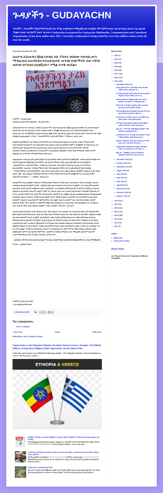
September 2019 (123, 167)
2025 (116, 59)
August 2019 (121, 170)
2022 (116, 70)
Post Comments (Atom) (33, 336)
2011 (116, 226)
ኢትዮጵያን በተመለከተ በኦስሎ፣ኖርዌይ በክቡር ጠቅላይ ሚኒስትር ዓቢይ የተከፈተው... (132, 124)
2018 (116, 201)
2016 (116, 208)
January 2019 (122, 196)
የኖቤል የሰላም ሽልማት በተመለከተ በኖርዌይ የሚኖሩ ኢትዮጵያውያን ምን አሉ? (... (131, 148)
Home (57, 332)
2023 (116, 66)
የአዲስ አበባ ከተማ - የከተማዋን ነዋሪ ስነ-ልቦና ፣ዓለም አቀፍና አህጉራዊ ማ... (132, 88)
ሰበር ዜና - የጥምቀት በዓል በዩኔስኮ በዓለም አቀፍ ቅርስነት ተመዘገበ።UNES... (132, 130)
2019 (116, 81)
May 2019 (120, 181)
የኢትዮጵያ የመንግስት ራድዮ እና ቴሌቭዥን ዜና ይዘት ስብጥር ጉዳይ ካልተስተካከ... (132, 118)
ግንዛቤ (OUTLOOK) (121, 241)
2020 (116, 77)
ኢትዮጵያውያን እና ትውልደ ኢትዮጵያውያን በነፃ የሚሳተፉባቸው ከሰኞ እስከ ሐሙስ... (133, 136)
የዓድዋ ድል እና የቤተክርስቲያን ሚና (40, 467)
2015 (116, 212)
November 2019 (122, 159)
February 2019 (122, 192)
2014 (116, 215)
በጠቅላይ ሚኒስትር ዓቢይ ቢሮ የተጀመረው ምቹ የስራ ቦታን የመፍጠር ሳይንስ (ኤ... (132, 142)
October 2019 (122, 163)
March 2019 (121, 189)
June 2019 (120, 178)
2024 (116, 63)
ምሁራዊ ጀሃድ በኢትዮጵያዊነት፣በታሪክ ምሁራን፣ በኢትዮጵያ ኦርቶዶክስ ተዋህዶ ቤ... (133, 112)
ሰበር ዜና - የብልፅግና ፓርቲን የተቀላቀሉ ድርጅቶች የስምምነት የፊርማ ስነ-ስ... (130, 154)
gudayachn (118, 238)
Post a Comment (23, 326)
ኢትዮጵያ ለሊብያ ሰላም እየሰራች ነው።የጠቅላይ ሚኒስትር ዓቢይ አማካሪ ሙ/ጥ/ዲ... (133, 94)
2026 (116, 55)
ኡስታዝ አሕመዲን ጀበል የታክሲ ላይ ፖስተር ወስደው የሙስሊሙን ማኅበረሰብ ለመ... (131, 100)
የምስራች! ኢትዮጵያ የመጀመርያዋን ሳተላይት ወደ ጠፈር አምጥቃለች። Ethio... (132, 106)
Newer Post (17, 332)
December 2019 (122, 84)
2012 (116, 223)
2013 (116, 219)
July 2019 (120, 174)
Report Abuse (117, 249)
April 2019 (120, 185)
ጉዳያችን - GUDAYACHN (62, 15)
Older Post (96, 332)
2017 (116, 204)
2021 (116, 74)
